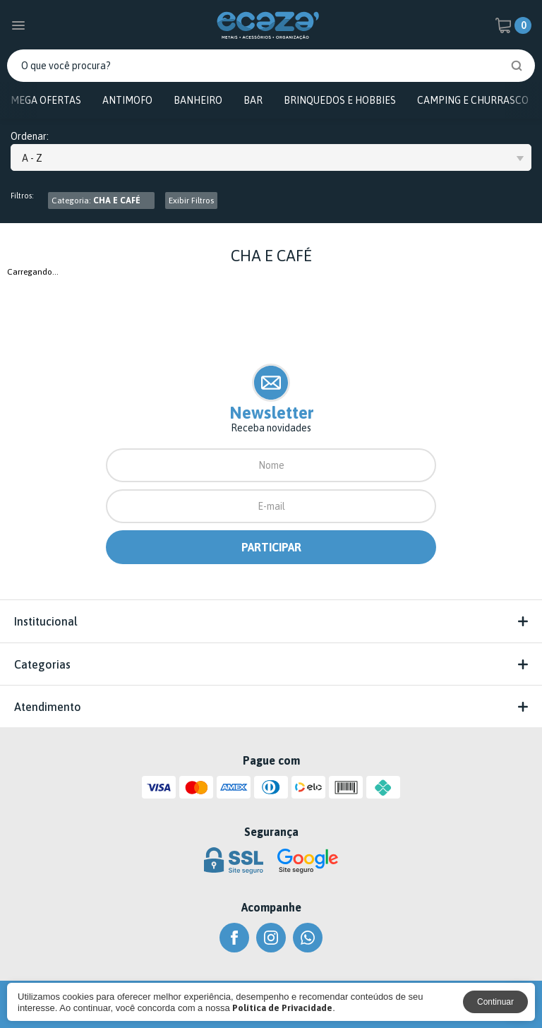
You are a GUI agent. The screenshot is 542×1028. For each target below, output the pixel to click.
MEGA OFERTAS (46, 100)
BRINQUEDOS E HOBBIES (340, 100)
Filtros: (22, 196)
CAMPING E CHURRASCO (473, 100)
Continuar (495, 1002)
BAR (253, 100)
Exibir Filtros (191, 200)
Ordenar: (30, 137)
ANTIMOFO (127, 100)
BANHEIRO (198, 100)
